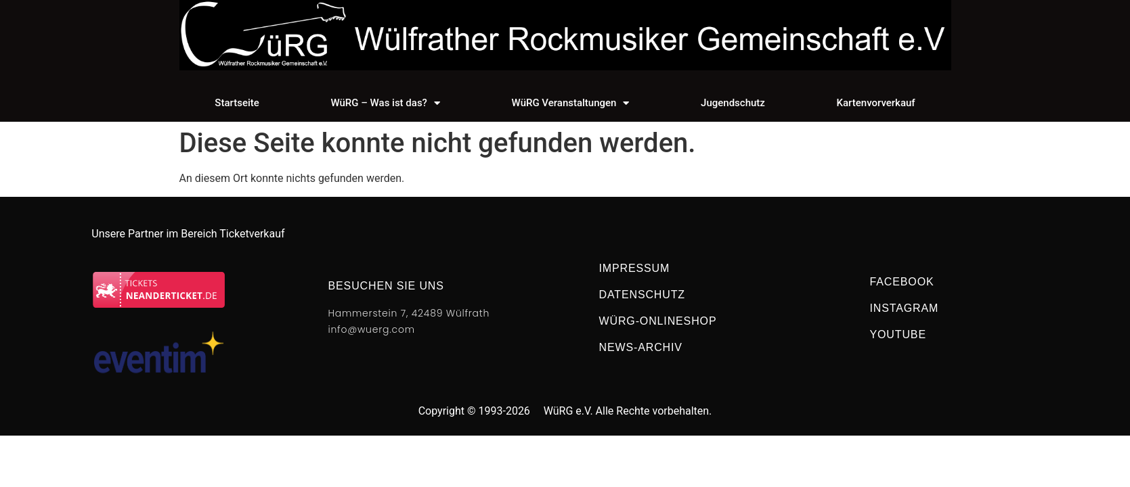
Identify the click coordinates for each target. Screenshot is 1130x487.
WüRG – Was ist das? (384, 103)
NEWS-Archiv (640, 347)
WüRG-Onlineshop (658, 321)
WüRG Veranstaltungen (571, 103)
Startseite (237, 103)
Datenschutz (642, 294)
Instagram (904, 308)
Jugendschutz (733, 103)
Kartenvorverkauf (876, 103)
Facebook (902, 281)
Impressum (634, 268)
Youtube (898, 334)
